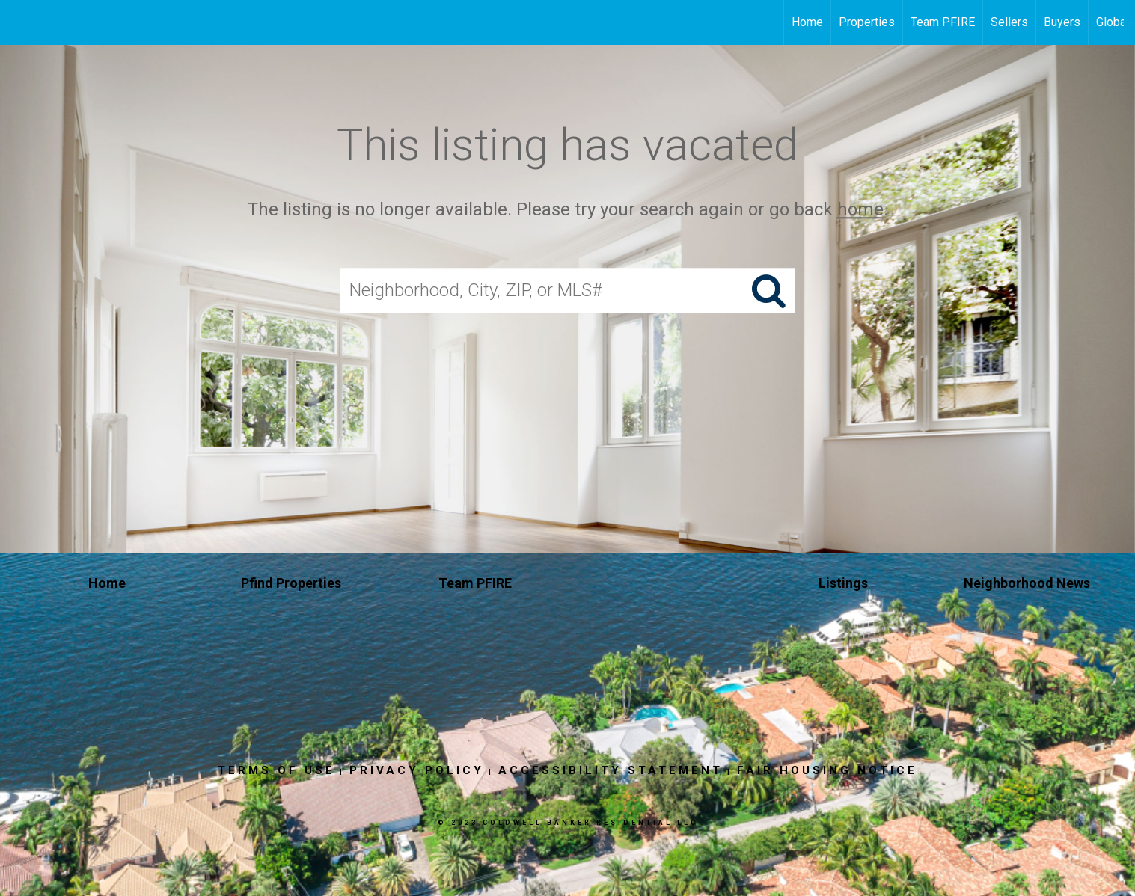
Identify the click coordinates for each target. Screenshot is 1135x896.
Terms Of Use (276, 770)
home (860, 209)
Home (807, 22)
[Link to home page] (19, 22)
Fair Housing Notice (827, 770)
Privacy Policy (416, 770)
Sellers (1009, 22)
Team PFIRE (943, 22)
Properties (867, 22)
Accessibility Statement (610, 770)
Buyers (1062, 22)
